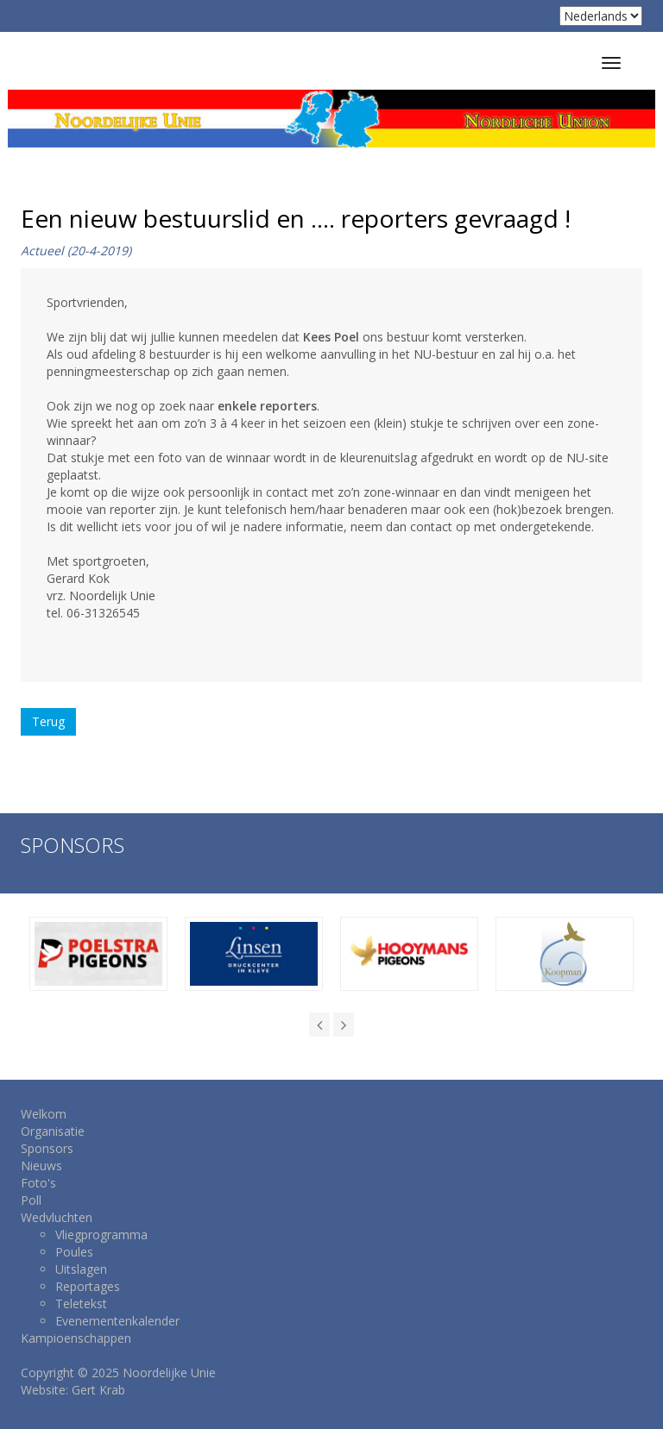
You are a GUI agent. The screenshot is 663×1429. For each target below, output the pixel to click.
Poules (74, 1252)
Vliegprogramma (101, 1234)
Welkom (43, 1114)
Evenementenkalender (117, 1321)
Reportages (87, 1286)
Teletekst (81, 1303)
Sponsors (47, 1148)
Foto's (38, 1183)
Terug (48, 721)
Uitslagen (81, 1269)
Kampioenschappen (76, 1338)
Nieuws (41, 1165)
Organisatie (53, 1131)
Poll (31, 1200)
